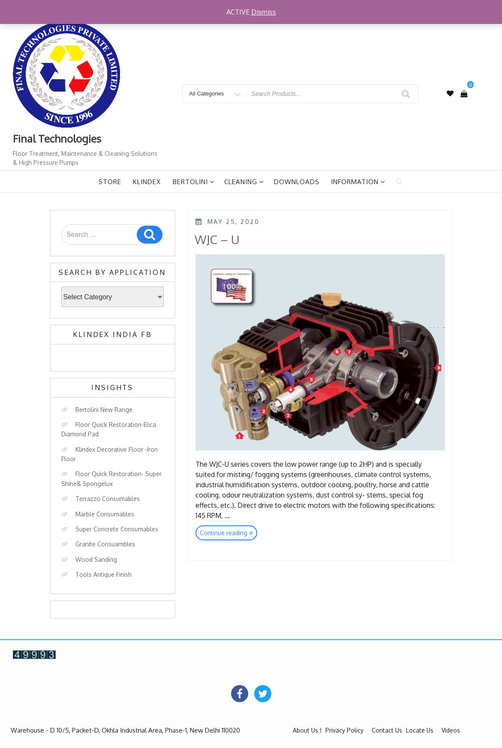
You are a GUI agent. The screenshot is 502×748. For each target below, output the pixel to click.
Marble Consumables (104, 514)
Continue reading (228, 533)
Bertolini (194, 182)
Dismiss (263, 12)
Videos (451, 730)
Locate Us (419, 730)
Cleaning (244, 182)
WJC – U (217, 239)
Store (110, 182)
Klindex (147, 182)
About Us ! (307, 730)
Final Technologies (57, 138)
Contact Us (387, 730)
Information (358, 182)
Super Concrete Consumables (116, 529)
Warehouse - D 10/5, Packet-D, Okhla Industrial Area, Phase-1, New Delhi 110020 (125, 730)
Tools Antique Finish (103, 574)
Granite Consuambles (105, 544)
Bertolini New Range (103, 409)
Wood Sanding (96, 559)
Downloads (296, 182)
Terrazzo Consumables (107, 498)
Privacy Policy (344, 730)
